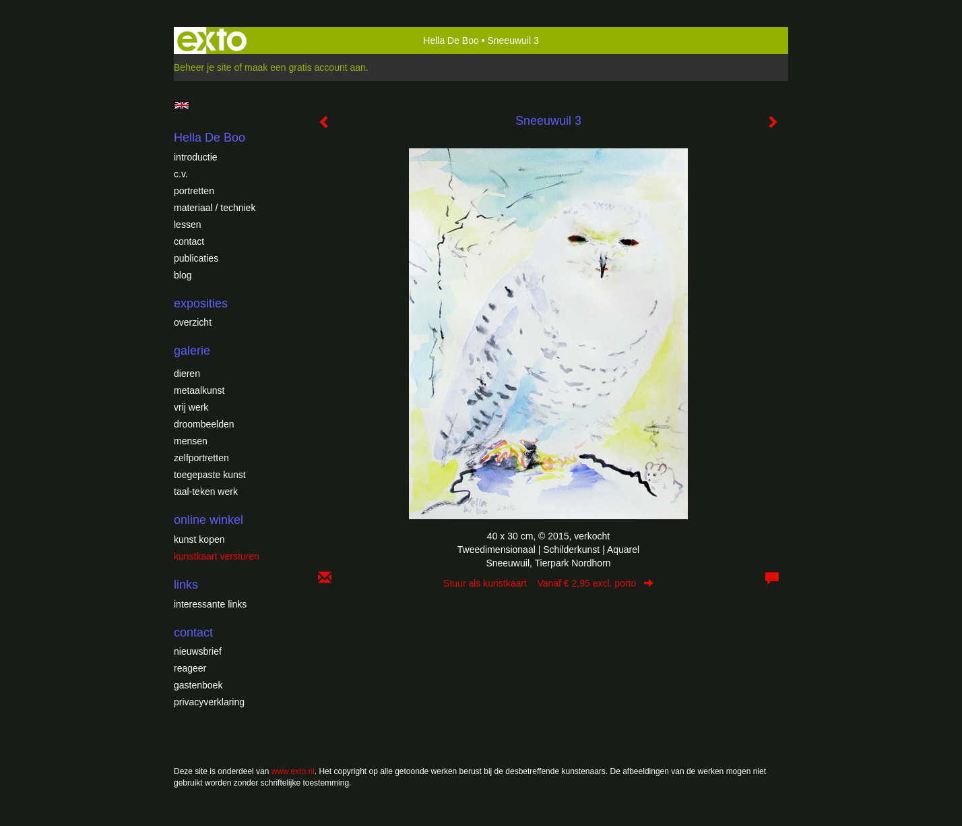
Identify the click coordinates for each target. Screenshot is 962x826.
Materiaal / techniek (214, 207)
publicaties (196, 258)
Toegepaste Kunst (210, 474)
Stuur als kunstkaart (548, 583)
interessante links (210, 604)
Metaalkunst (199, 390)
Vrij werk (191, 407)
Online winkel (208, 520)
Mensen (190, 441)
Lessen (187, 224)
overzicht (193, 322)
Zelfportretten (201, 457)
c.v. (181, 174)
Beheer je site (203, 67)
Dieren (187, 373)
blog (182, 275)
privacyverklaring (209, 702)
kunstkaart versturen (216, 556)
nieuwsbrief (198, 651)
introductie (196, 157)
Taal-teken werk (206, 491)
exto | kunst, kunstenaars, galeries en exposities (212, 40)
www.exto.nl (293, 771)
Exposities (201, 303)
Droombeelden (204, 424)
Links (186, 584)
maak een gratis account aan (305, 67)
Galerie (192, 350)
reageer (190, 668)
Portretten (194, 190)
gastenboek (198, 685)
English (181, 105)
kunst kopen (199, 539)
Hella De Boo (451, 40)
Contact (189, 241)
